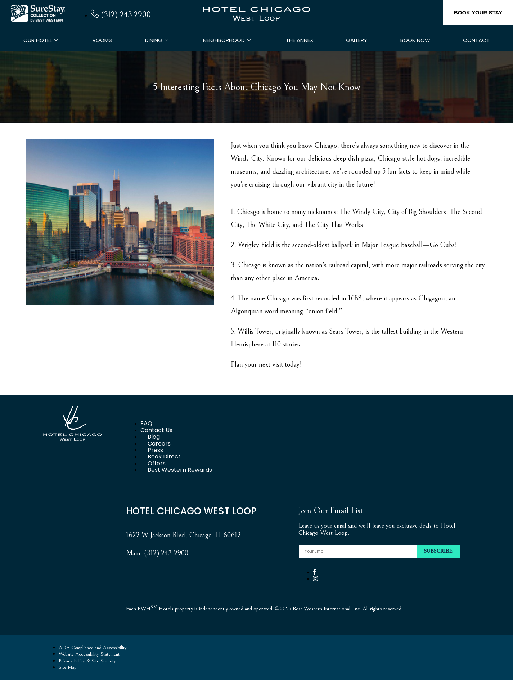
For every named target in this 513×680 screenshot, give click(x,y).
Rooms (102, 40)
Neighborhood (228, 40)
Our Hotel (41, 40)
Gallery (356, 40)
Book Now (415, 40)
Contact (476, 40)
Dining (157, 40)
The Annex (299, 40)
